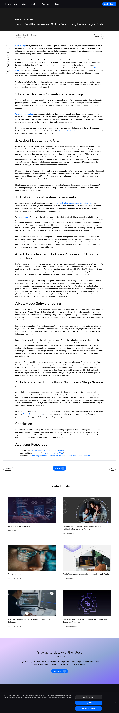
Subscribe (98, 85)
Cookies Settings (88, 697)
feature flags (24, 266)
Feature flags (20, 94)
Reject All (89, 703)
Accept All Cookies (88, 709)
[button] (24, 4)
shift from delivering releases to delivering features (72, 252)
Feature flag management (33, 463)
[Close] (115, 702)
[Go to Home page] (10, 4)
